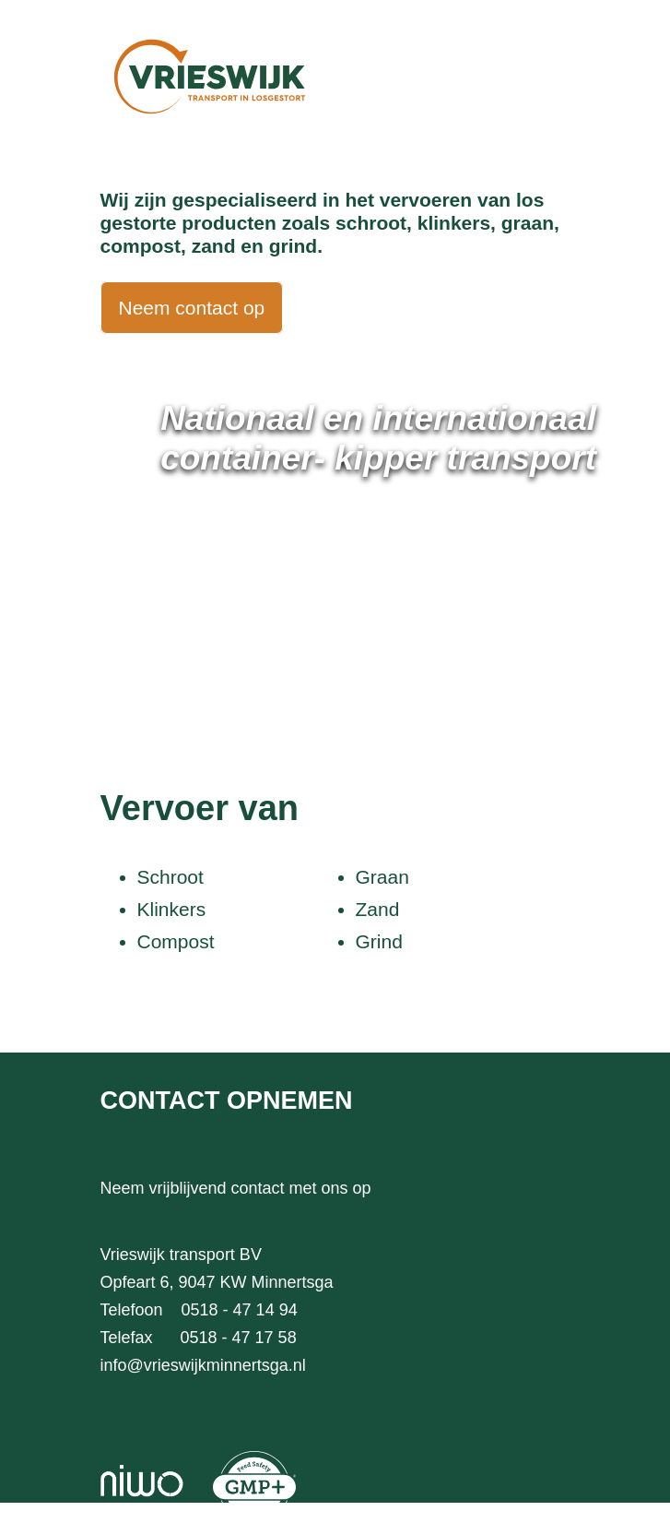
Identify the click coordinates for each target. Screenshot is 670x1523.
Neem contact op (192, 307)
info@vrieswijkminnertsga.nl (203, 1365)
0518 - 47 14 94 (240, 1310)
